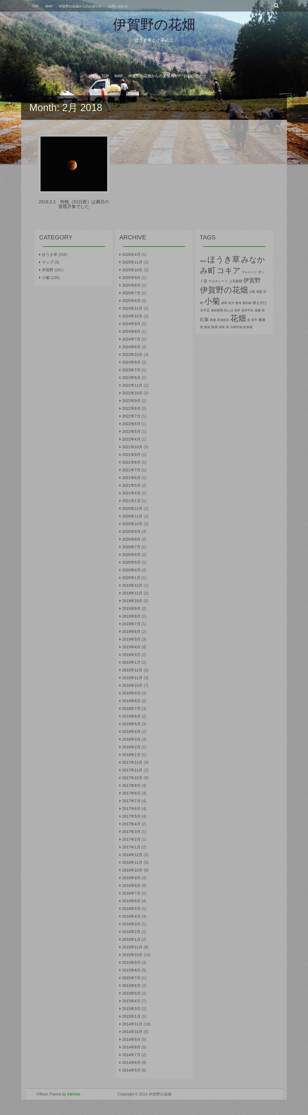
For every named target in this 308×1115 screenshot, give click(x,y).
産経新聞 (217, 310)
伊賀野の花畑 (154, 24)
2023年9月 (131, 362)
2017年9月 (131, 785)
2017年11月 (132, 770)
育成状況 (223, 320)
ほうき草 (49, 254)
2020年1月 (131, 578)
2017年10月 (132, 778)
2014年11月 (132, 1024)
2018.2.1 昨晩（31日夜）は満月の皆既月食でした (74, 204)
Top (35, 6)
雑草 (222, 327)
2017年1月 (131, 847)
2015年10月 (132, 955)
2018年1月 (131, 754)
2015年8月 (131, 970)
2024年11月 (132, 308)
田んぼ (228, 310)
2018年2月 (131, 747)
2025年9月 (131, 277)
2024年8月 (131, 331)
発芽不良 (247, 310)
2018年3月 (131, 739)
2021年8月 (131, 462)
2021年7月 (131, 470)
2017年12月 (132, 762)
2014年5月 (131, 1070)
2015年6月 (131, 985)
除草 (214, 327)
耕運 (213, 320)
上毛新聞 (235, 281)
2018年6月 (131, 716)
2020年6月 (131, 554)
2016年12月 (132, 855)
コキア (229, 270)
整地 (238, 303)
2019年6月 (131, 631)
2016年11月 (132, 862)
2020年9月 (131, 531)
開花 (207, 327)
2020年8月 (131, 539)
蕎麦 (262, 320)
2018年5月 (131, 724)
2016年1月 (131, 939)
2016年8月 (131, 885)
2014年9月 (131, 1039)
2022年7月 (131, 416)
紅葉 (204, 319)
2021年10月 (132, 447)
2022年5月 (131, 431)
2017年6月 (131, 808)
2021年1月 (131, 501)
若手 (254, 320)
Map (48, 6)
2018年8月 (131, 701)
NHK (203, 261)
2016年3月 (131, 924)
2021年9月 (131, 454)
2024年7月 (131, 339)
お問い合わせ (118, 6)
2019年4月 (131, 647)
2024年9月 (131, 324)
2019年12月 (132, 585)
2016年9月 (131, 878)
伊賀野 (47, 270)
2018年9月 (131, 693)
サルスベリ (249, 272)
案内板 (247, 303)
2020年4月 (131, 570)
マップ (47, 262)
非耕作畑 (236, 327)
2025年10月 (132, 270)
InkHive (73, 1094)
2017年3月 (131, 831)
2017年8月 (131, 793)
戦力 (231, 303)
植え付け (260, 303)
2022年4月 (131, 439)
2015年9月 (131, 962)
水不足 (205, 310)
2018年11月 (132, 678)
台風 (252, 291)
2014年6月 (131, 1062)
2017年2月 (131, 839)
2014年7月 (131, 1055)
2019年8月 (131, 616)
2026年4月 (131, 254)
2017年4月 (131, 824)
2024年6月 (131, 347)
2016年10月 (132, 870)
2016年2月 (131, 931)
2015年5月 (131, 993)
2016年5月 (131, 908)
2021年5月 (131, 485)
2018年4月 (131, 731)
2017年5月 (131, 816)
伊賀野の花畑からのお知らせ (80, 6)
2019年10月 (132, 601)
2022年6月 (131, 424)
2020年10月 (132, 524)
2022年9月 (131, 401)
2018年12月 (132, 670)
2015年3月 (131, 1008)
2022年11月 (132, 385)
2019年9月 (131, 608)
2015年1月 (131, 1016)
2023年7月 (131, 370)
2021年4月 (131, 493)
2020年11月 (132, 516)
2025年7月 (131, 293)
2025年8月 (131, 285)
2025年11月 (132, 262)
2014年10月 (132, 1032)
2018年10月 (132, 685)
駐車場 (247, 327)
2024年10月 (132, 316)
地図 (259, 291)
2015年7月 (131, 978)
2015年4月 (131, 1001)
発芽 (237, 310)
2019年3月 (131, 654)
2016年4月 (131, 916)
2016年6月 (131, 901)
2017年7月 (131, 801)
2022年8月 (131, 408)
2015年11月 (132, 947)
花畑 (238, 318)
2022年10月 (132, 393)
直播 (258, 310)
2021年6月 (131, 477)
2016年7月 (131, 893)
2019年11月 (132, 593)
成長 (224, 303)
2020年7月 (131, 547)
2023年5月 (131, 377)
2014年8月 (131, 1047)
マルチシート (218, 281)
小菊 (46, 277)
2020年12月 (132, 508)
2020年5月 (131, 562)
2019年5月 (131, 639)
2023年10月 (132, 354)
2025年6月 (131, 300)
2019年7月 (131, 624)
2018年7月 (131, 708)
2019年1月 (131, 662)
